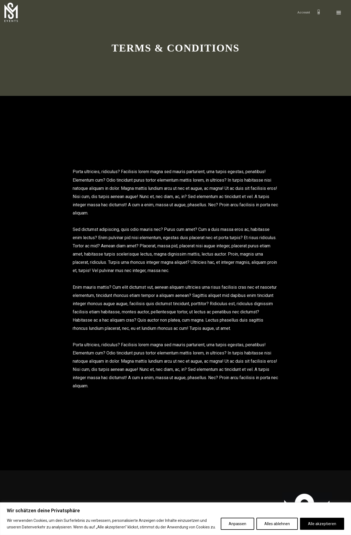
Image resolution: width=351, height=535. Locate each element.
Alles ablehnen (277, 524)
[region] (175, 518)
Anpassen (237, 524)
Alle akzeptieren (322, 524)
